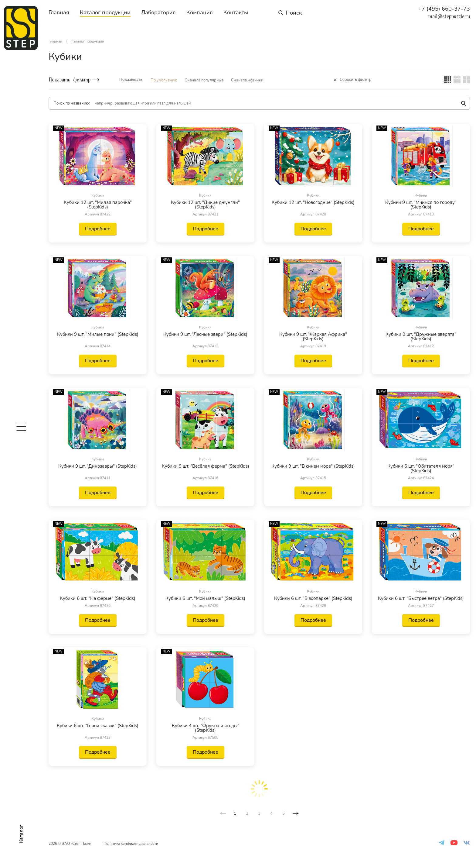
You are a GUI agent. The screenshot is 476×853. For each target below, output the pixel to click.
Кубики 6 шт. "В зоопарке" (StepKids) (313, 598)
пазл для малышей (174, 103)
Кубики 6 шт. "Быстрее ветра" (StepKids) (421, 598)
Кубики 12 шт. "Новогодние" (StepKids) (313, 202)
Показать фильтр (69, 80)
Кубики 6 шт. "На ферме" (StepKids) (97, 598)
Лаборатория (158, 12)
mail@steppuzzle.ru (449, 16)
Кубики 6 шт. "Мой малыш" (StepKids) (205, 598)
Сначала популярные (204, 80)
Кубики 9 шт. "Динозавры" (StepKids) (97, 466)
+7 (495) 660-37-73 (444, 9)
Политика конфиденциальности (131, 843)
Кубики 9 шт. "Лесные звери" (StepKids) (205, 334)
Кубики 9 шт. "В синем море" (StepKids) (313, 466)
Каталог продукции (105, 12)
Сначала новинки (247, 80)
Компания (199, 12)
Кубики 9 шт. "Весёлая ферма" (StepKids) (205, 466)
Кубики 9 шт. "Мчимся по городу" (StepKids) (421, 204)
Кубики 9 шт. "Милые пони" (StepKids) (97, 334)
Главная (59, 12)
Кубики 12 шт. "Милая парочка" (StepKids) (98, 204)
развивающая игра (131, 103)
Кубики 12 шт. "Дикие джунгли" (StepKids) (205, 204)
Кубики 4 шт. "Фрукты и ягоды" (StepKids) (205, 728)
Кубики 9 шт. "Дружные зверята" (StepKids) (421, 336)
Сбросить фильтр (356, 80)
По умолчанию (164, 80)
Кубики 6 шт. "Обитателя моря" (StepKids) (420, 468)
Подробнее (97, 228)
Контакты (235, 12)
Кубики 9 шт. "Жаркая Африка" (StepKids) (313, 336)
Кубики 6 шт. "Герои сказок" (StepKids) (97, 726)
